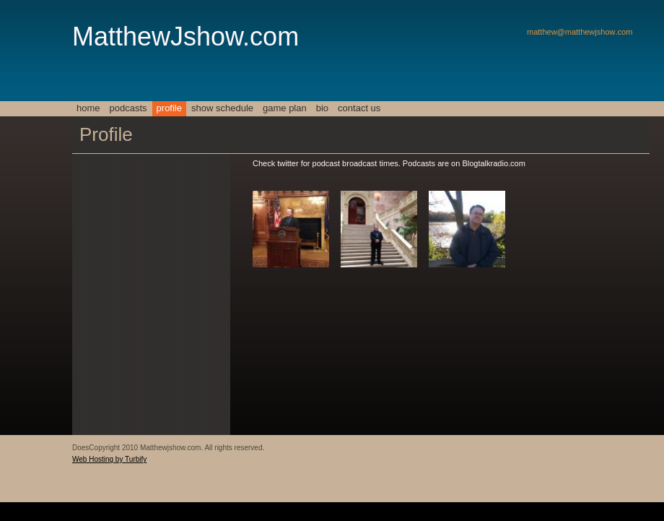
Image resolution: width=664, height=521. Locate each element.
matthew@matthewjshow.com (579, 31)
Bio (322, 108)
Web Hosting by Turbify (109, 459)
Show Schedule (222, 108)
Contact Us (359, 108)
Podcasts (128, 108)
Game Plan (285, 108)
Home (88, 108)
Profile (169, 108)
